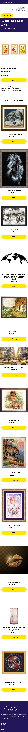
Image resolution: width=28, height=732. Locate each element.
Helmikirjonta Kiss (14, 582)
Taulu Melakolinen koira (14, 134)
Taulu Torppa (14, 229)
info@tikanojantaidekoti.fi (7, 2)
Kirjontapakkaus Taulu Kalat (14, 682)
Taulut (14, 69)
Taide (9, 69)
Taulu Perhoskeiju (14, 525)
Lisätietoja (14, 80)
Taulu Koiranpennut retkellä (14, 420)
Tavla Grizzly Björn (14, 473)
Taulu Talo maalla (14, 331)
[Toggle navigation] (3, 8)
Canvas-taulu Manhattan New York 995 (14, 368)
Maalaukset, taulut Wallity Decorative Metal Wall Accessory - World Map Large (14, 277)
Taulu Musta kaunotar (14, 190)
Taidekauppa (7, 15)
